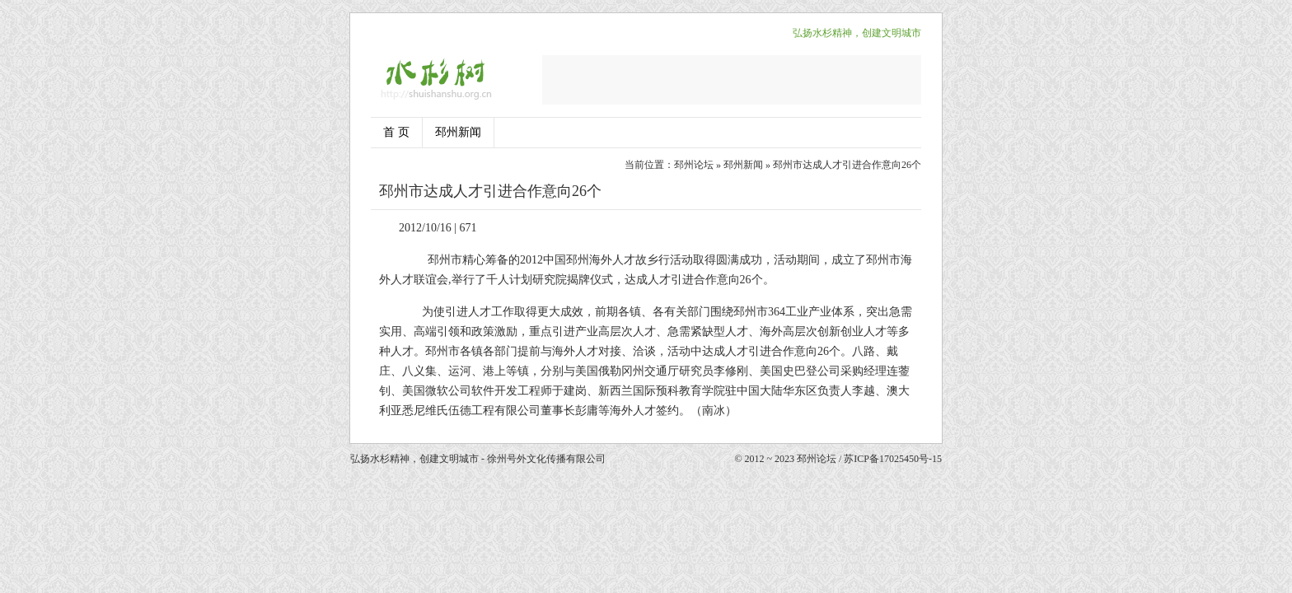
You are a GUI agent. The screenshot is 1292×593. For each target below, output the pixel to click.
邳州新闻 (458, 132)
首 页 (396, 132)
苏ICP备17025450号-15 (893, 459)
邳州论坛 (694, 164)
